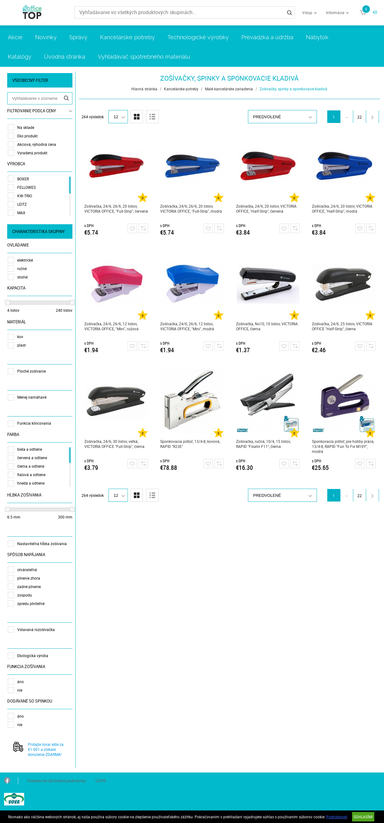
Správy (78, 37)
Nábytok (317, 37)
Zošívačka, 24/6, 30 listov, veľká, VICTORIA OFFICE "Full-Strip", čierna (114, 444)
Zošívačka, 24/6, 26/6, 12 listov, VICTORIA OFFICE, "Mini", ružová (111, 326)
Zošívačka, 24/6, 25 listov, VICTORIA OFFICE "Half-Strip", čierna (342, 326)
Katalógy (19, 56)
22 (359, 116)
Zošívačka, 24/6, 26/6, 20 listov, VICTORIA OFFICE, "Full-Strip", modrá (191, 209)
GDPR (100, 780)
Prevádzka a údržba (267, 37)
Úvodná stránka (64, 56)
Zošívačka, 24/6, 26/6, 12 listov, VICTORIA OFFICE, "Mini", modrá (187, 326)
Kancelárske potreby (127, 37)
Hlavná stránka (144, 88)
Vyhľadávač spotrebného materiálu (144, 56)
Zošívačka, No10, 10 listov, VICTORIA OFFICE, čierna (267, 326)
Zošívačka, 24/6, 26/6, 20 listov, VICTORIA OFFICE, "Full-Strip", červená (116, 209)
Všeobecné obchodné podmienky (56, 780)
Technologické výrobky (198, 37)
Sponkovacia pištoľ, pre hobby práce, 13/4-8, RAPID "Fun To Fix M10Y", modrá (343, 446)
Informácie (335, 12)
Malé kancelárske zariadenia (229, 88)
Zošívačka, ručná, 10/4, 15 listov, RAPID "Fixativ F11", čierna (263, 444)
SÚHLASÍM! (363, 816)
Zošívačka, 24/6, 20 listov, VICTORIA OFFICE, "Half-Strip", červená (266, 209)
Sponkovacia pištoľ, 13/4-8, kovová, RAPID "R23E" (190, 444)
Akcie (15, 37)
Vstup (307, 12)
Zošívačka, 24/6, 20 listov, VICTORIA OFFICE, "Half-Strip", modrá (342, 209)
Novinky (46, 37)
